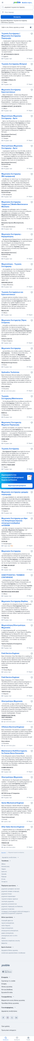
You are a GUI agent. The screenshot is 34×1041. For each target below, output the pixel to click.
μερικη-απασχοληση (7, 933)
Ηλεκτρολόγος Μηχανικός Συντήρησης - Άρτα (12, 147)
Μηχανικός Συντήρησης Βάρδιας (14, 601)
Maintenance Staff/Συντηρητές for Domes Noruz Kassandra (14, 752)
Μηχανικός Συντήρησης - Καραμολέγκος (11, 235)
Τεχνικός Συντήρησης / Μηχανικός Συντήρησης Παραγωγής (11, 36)
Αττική (3, 879)
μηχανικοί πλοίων (6, 894)
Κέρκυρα (3, 876)
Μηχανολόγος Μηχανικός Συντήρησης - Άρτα (11, 117)
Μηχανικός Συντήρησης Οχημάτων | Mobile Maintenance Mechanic (14, 204)
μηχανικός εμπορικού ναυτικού (10, 889)
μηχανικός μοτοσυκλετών (9, 904)
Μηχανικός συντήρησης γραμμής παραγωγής (14, 493)
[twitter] (12, 1017)
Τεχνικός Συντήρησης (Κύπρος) (14, 64)
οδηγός (3, 938)
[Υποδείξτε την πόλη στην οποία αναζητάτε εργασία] (17, 12)
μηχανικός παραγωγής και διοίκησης (12, 906)
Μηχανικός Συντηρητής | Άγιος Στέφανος (13, 321)
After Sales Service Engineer (12, 827)
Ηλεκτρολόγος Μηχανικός (12, 701)
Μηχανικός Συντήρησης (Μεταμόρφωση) (11, 175)
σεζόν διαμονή (5, 925)
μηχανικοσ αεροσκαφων (8, 896)
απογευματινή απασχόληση (9, 930)
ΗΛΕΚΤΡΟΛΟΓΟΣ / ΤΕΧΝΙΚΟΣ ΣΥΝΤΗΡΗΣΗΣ (13, 576)
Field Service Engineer (10, 653)
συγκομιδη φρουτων (7, 920)
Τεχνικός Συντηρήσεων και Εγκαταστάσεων (12, 293)
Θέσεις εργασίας (6, 987)
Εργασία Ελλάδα (7, 992)
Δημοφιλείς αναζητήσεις (10, 857)
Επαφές (4, 984)
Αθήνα (3, 864)
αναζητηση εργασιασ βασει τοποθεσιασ (13, 953)
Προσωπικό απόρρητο (8, 1030)
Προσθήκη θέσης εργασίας (10, 1003)
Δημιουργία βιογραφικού (17, 485)
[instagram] (7, 1017)
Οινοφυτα (4, 881)
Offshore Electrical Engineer (12, 727)
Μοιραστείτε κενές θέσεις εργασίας (13, 1000)
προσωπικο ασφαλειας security (10, 940)
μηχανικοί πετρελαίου (7, 909)
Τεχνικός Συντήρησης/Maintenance (12, 397)
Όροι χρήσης (5, 1026)
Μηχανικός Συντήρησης (11, 348)
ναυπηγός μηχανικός (7, 901)
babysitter (4, 943)
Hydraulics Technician (10, 372)
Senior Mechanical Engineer (12, 803)
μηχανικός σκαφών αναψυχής (10, 891)
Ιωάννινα (4, 871)
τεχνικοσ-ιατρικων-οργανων (9, 899)
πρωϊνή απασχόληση (7, 923)
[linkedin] (16, 1017)
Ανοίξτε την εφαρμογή (28, 3)
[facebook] (3, 1017)
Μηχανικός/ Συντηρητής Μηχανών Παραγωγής (11, 423)
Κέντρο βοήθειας (7, 989)
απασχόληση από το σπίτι (9, 935)
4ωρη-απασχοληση (7, 928)
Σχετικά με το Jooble (8, 981)
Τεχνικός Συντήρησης (10, 449)
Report (29, 58)
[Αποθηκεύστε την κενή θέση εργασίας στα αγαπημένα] (32, 34)
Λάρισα (3, 869)
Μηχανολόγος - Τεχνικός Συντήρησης (11, 265)
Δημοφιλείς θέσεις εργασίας (9, 950)
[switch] (31, 27)
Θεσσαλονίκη (5, 866)
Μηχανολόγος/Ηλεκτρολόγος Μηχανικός (13, 626)
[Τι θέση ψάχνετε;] (17, 7)
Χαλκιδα (3, 874)
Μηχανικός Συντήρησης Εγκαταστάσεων (11, 91)
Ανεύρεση (17, 17)
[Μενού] (2, 2)
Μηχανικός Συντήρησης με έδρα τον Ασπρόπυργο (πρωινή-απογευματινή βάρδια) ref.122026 (14, 521)
